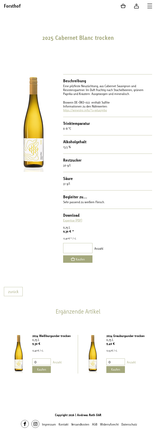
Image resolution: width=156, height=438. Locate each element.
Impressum (49, 424)
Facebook (25, 424)
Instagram (35, 424)
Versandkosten (80, 424)
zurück (13, 291)
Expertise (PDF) (72, 220)
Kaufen (80, 259)
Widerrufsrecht (109, 424)
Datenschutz (129, 424)
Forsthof (12, 6)
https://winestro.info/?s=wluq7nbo (85, 110)
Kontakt (63, 424)
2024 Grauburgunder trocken (125, 336)
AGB (94, 424)
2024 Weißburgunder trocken (51, 336)
